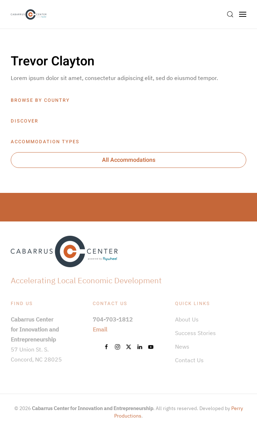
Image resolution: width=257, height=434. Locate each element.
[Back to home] (29, 14)
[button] (230, 14)
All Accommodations (128, 160)
